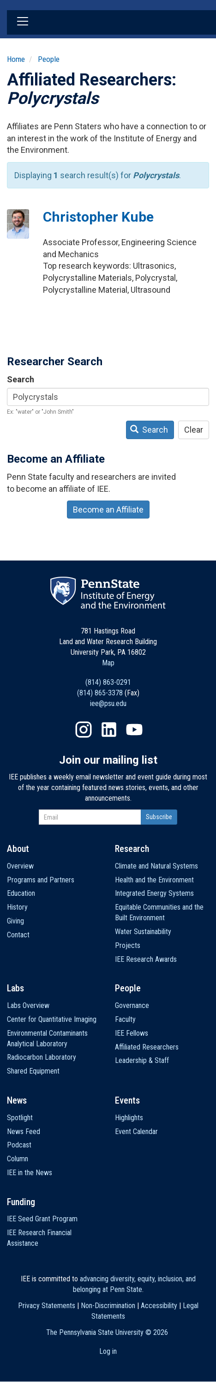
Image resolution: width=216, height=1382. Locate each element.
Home (16, 59)
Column (17, 1158)
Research (132, 848)
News (17, 1100)
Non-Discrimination (108, 1305)
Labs (15, 988)
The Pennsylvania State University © (107, 1332)
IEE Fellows (131, 1033)
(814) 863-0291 (108, 682)
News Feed (23, 1131)
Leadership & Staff (142, 1060)
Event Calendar (136, 1131)
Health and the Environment (154, 879)
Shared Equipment (33, 1071)
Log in (108, 1351)
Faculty (125, 1019)
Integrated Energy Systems (154, 893)
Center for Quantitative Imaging (51, 1019)
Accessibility (159, 1305)
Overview (20, 866)
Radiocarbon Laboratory (41, 1057)
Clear (193, 430)
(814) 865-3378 (100, 692)
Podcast (19, 1145)
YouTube (134, 729)
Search (20, 379)
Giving (15, 921)
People (49, 59)
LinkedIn (109, 729)
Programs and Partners (40, 879)
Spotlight (20, 1117)
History (17, 907)
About (18, 848)
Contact (18, 934)
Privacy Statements (46, 1305)
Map (108, 662)
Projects (127, 945)
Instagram (83, 729)
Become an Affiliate (108, 509)
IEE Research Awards (146, 959)
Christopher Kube (98, 217)
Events (127, 1100)
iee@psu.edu (108, 703)
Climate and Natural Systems (156, 866)
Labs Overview (28, 1005)
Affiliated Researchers (147, 1047)
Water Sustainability (143, 931)
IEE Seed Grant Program (42, 1218)
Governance (132, 1005)
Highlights (129, 1117)
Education (21, 893)
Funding (21, 1201)
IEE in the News (29, 1172)
